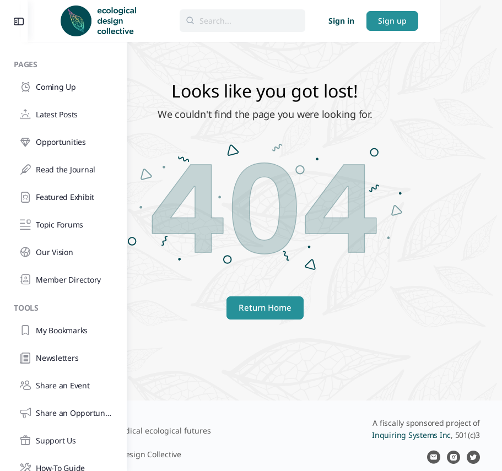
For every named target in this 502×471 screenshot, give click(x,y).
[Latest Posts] (63, 114)
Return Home (314, 307)
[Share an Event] (63, 385)
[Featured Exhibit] (63, 197)
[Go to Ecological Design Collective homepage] (197, 19)
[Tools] (63, 306)
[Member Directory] (63, 280)
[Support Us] (63, 440)
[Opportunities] (63, 142)
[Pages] (63, 62)
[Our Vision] (63, 252)
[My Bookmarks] (63, 330)
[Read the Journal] (63, 169)
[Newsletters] (63, 358)
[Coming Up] (63, 87)
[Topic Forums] (63, 225)
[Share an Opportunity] (63, 413)
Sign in (403, 20)
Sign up (454, 20)
